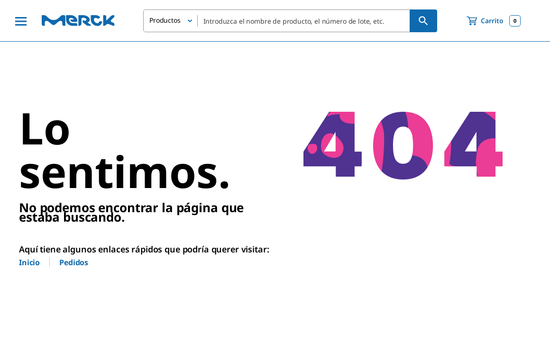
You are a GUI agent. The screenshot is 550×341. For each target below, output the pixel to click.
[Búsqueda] (423, 20)
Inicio (29, 262)
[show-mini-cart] (494, 20)
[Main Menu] (21, 20)
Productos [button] (165, 20)
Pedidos (73, 262)
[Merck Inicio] (78, 20)
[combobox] (290, 20)
